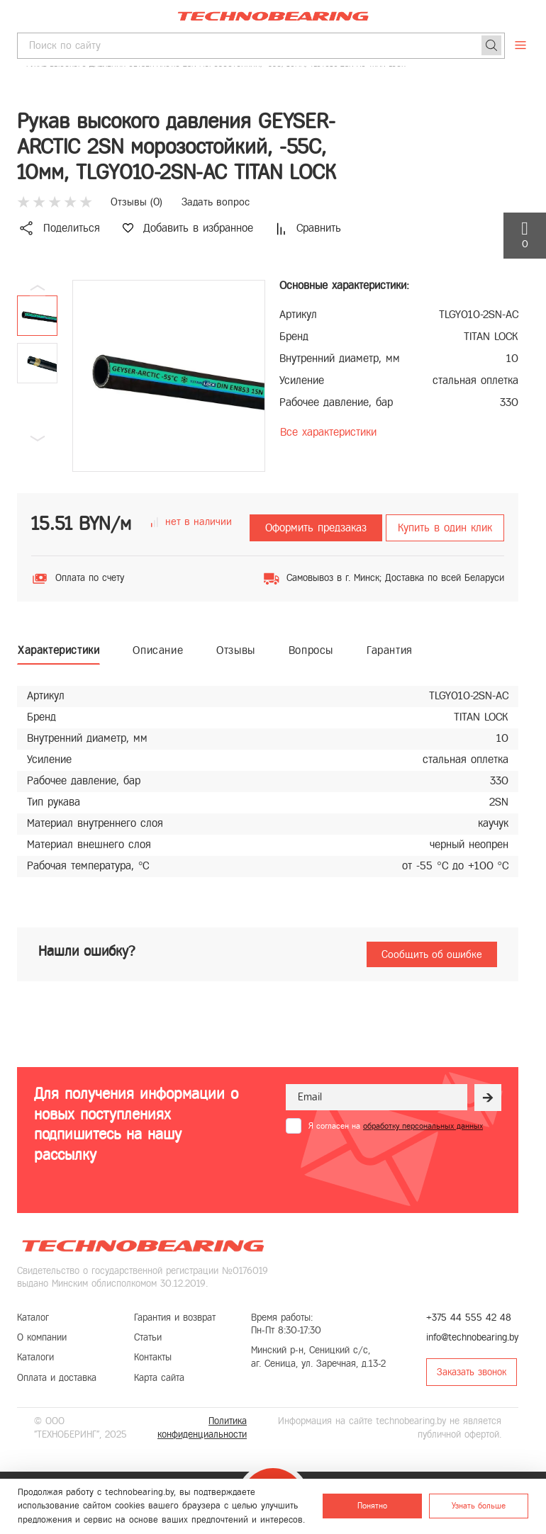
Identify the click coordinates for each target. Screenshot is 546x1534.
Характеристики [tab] (58, 650)
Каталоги (35, 1357)
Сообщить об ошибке (431, 954)
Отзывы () (136, 202)
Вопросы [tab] (311, 650)
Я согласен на (395, 1126)
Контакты (153, 1357)
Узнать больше (479, 1505)
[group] (168, 376)
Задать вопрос (216, 202)
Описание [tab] (158, 650)
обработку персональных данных (423, 1126)
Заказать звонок (471, 1372)
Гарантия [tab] (390, 650)
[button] (37, 438)
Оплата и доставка (56, 1377)
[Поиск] (491, 45)
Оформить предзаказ (316, 527)
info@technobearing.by (472, 1337)
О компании (42, 1337)
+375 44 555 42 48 (468, 1317)
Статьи (148, 1337)
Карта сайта (159, 1377)
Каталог (33, 1317)
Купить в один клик (445, 527)
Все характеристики (328, 432)
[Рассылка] (487, 1097)
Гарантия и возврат (175, 1317)
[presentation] (393, 1168)
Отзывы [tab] (235, 650)
